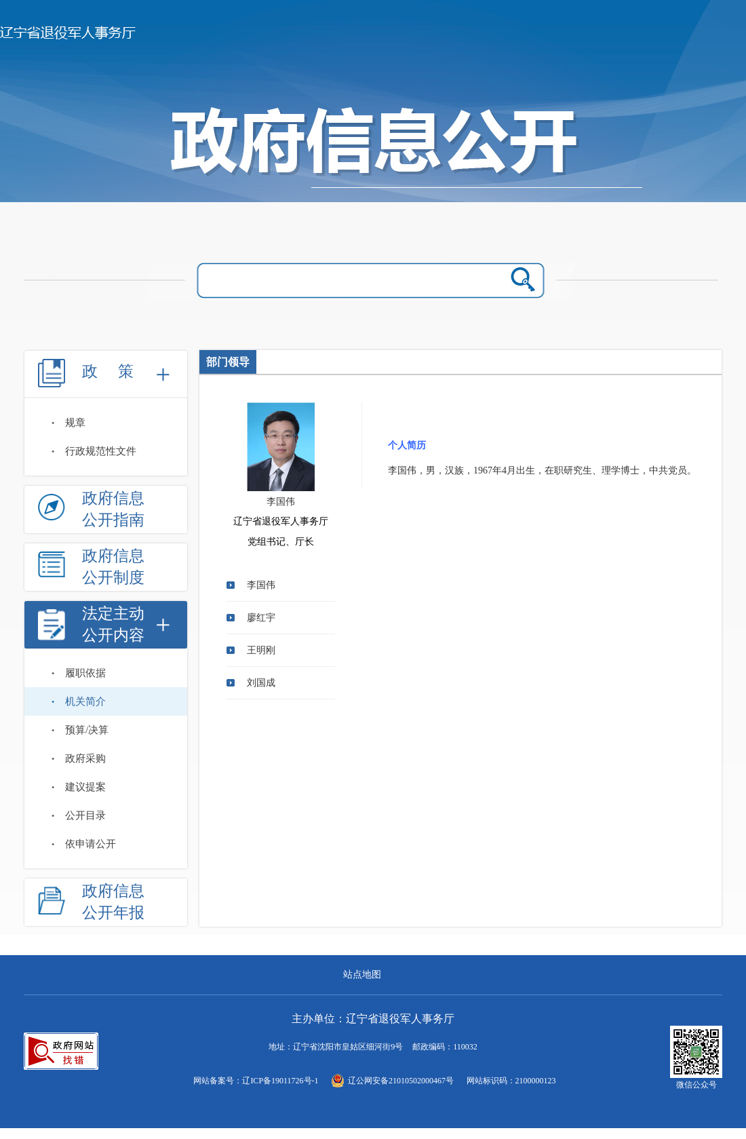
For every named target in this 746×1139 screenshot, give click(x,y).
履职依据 (85, 673)
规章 (75, 422)
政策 (118, 371)
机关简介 (85, 701)
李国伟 (261, 585)
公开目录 (85, 815)
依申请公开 (90, 843)
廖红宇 (261, 618)
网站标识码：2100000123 (511, 1080)
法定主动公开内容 (113, 624)
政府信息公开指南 (113, 509)
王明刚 (261, 650)
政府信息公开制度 (113, 566)
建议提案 (85, 786)
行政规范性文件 (100, 451)
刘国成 (261, 683)
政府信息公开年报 (113, 902)
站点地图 (362, 974)
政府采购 (85, 758)
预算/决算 (87, 730)
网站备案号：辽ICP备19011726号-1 (255, 1080)
